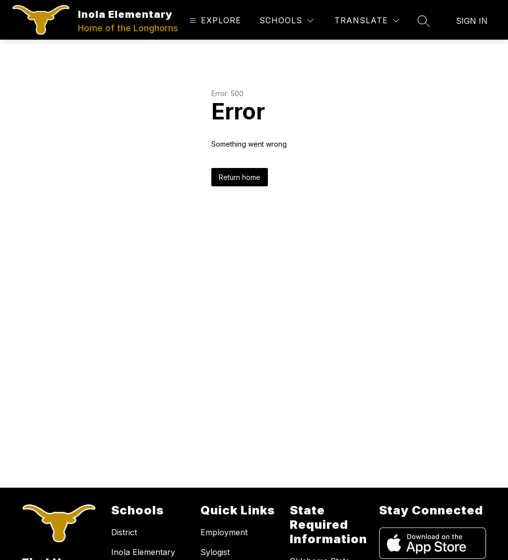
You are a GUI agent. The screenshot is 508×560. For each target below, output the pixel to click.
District (124, 532)
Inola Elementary (143, 552)
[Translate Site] (367, 20)
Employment (224, 532)
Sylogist (215, 552)
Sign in (472, 21)
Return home (239, 177)
